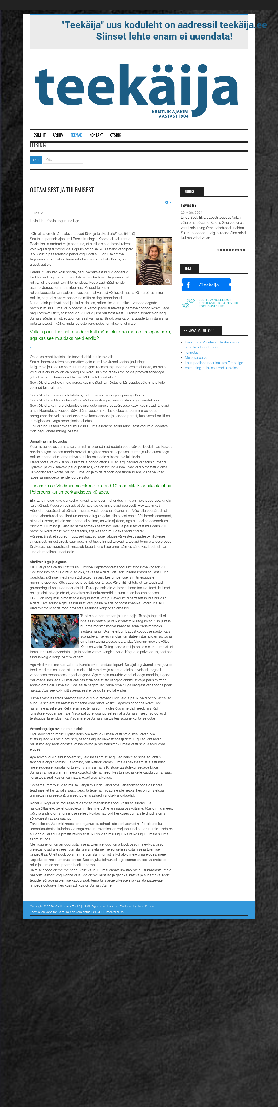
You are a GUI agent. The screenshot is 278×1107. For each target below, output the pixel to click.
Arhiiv (58, 135)
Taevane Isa (188, 205)
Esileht (40, 135)
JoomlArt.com (146, 906)
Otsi (36, 160)
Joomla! (35, 912)
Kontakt (96, 135)
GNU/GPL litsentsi (103, 912)
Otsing (115, 135)
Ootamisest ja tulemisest (62, 190)
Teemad (76, 135)
